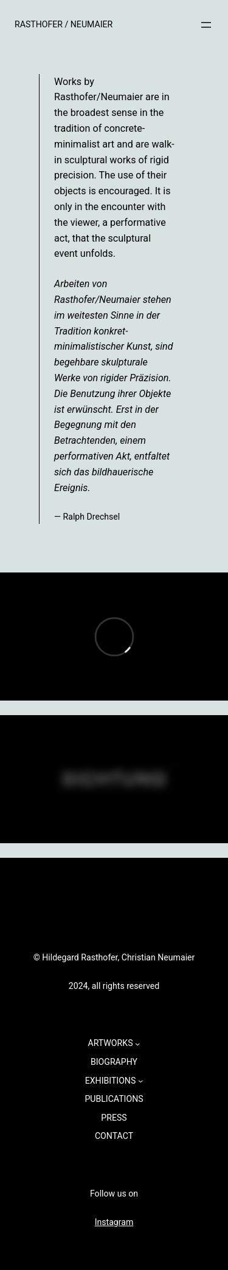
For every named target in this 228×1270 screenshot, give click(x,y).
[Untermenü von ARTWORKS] (137, 1043)
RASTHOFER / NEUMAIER (63, 24)
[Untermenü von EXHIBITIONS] (140, 1080)
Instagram (114, 1222)
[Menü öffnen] (206, 25)
